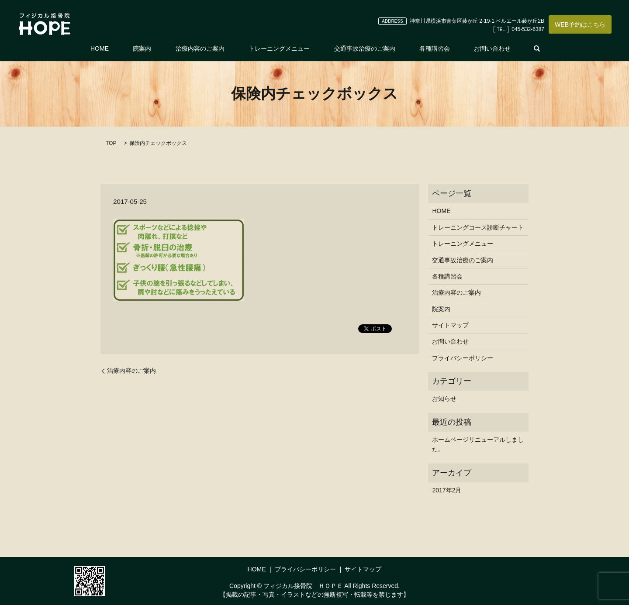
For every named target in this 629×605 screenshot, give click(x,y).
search (503, 48)
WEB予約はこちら (580, 24)
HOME (128, 48)
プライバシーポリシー (462, 357)
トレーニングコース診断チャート (478, 227)
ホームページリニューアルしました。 (478, 444)
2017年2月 (446, 490)
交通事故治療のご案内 (355, 48)
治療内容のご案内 (209, 48)
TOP (111, 143)
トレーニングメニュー (279, 48)
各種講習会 (415, 48)
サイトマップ (450, 325)
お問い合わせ (464, 48)
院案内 (161, 48)
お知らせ (444, 398)
